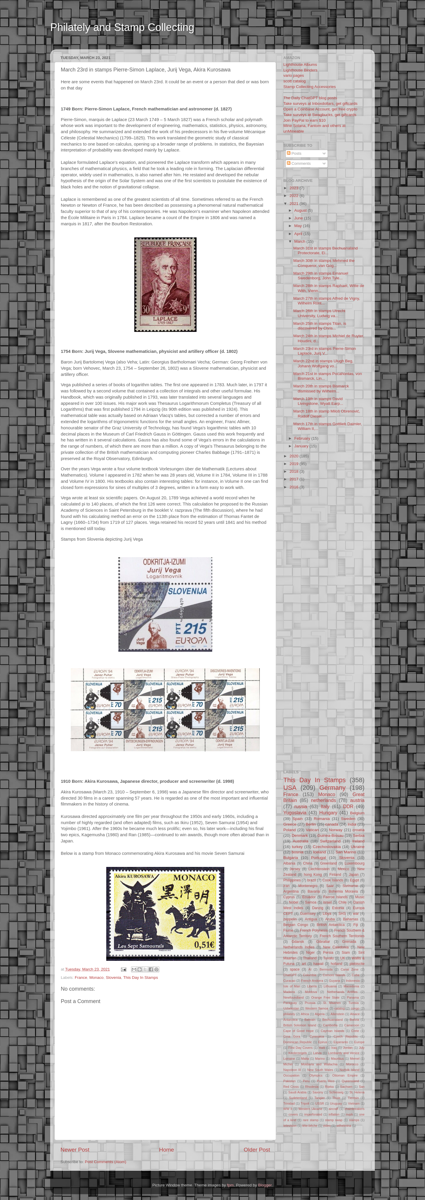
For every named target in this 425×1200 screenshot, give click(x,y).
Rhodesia (312, 1086)
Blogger (265, 1185)
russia (300, 806)
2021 (295, 203)
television (290, 1125)
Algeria (320, 1014)
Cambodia (330, 1025)
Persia (328, 952)
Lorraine (289, 1058)
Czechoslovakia (327, 846)
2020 (295, 456)
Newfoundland (293, 997)
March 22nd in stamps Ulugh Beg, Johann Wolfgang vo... (323, 363)
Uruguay (336, 1103)
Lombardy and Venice (343, 1053)
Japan (354, 875)
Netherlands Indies (298, 947)
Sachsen (346, 1086)
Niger (310, 952)
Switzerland (330, 841)
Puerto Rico (325, 1081)
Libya (327, 914)
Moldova (311, 992)
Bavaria (314, 891)
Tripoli (305, 1103)
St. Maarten (332, 1003)
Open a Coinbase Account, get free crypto (320, 109)
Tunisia (354, 1003)
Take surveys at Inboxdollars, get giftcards (320, 103)
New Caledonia (336, 947)
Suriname (350, 886)
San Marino (346, 852)
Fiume (288, 930)
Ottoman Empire (345, 1075)
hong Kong (313, 875)
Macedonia (351, 986)
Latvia (317, 1053)
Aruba (330, 919)
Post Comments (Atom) (105, 1162)
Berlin (311, 824)
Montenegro (308, 886)
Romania (322, 818)
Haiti (322, 1047)
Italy (325, 806)
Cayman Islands (332, 1031)
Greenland (328, 863)
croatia (358, 830)
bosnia (297, 852)
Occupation (291, 1075)
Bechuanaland (332, 1019)
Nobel (293, 902)
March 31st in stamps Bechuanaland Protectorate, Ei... (325, 250)
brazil (311, 880)
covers (293, 1114)
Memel (354, 1058)
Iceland (319, 852)
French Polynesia (314, 930)
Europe (359, 1042)
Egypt (354, 880)
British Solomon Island (299, 1025)
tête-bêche (309, 1125)
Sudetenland (298, 1098)
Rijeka (329, 1086)
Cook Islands (332, 880)
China (308, 863)
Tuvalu (328, 958)
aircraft (333, 1109)
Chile (343, 902)
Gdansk (298, 942)
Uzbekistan (291, 1008)
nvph (349, 1114)
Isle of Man (291, 986)
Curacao (289, 980)
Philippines (292, 880)
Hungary (328, 812)
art (304, 964)
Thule (336, 1098)
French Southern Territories (342, 936)
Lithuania (330, 986)
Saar (330, 886)
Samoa (310, 902)
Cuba (355, 975)
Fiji (355, 925)
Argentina (291, 891)
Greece (289, 824)
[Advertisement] (163, 45)
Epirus (322, 1042)
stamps (354, 1120)
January (302, 446)
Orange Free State (325, 997)
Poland (289, 830)
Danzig (317, 908)
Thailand (310, 958)
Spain (297, 818)
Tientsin (353, 1098)
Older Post (257, 1150)
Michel (287, 1064)
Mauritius (337, 1058)
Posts (294, 153)
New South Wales (320, 1070)
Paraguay (290, 1003)
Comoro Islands (334, 975)
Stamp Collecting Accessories (309, 86)
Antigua (311, 919)
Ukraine (357, 846)
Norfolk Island (349, 1070)
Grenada (349, 942)
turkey (297, 846)
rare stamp (310, 1120)
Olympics (315, 1075)
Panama (353, 997)
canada (331, 824)
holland (336, 964)
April (298, 233)
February (302, 438)
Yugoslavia (294, 812)
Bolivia (354, 1019)
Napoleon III (292, 1070)
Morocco (352, 1064)
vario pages (293, 75)
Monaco (96, 977)
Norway (335, 830)
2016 (295, 487)
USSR (319, 1103)
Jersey (295, 869)
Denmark (300, 835)
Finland (335, 875)
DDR (348, 806)
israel (327, 902)
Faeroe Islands (335, 897)
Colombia (310, 975)
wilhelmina (343, 1125)
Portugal (318, 857)
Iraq (334, 1047)
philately (289, 1014)
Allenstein (337, 1014)
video (327, 1125)
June (299, 218)
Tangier (319, 1098)
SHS (342, 914)
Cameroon (351, 1025)
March (300, 241)
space (294, 969)
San (361, 1086)
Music (359, 897)
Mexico (343, 869)
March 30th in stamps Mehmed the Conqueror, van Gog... (324, 263)
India (352, 824)
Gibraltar (323, 942)
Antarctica (290, 1019)
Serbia (358, 835)
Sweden (348, 818)
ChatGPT (290, 975)
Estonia (338, 908)
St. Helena (356, 1092)
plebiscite (356, 964)
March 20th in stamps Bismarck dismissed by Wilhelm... (321, 388)
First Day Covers (300, 1047)
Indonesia (353, 980)
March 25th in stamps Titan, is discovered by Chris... (319, 325)
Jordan (348, 1047)
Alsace (354, 1014)
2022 (295, 195)
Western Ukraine (310, 1109)
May (298, 226)
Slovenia (113, 977)
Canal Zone (350, 969)
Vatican (312, 830)
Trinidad (289, 1103)
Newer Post (75, 1150)
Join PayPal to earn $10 (304, 120)
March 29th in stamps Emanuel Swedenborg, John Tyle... (320, 275)
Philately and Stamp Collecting (122, 27)
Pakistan (289, 1081)
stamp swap (333, 1120)
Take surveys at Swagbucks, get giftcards (320, 114)
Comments (299, 163)
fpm (230, 1185)
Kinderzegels (297, 1053)
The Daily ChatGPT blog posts (310, 98)
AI (309, 969)
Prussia (310, 1003)
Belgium (357, 813)
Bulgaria (290, 857)
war (356, 914)
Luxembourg (355, 863)
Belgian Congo (295, 925)
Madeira (289, 992)
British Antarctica (330, 925)
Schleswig (336, 1092)
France (81, 977)
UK (342, 958)
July (361, 1047)
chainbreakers (354, 1109)
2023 (295, 188)
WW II (287, 1109)
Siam (346, 952)
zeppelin (290, 919)
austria (357, 800)
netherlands (323, 800)
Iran (286, 886)
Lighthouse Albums (300, 64)
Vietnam (353, 1103)
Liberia (312, 986)
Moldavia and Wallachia (319, 1064)
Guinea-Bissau (330, 835)
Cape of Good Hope (298, 1031)
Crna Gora (291, 1036)
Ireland (358, 841)
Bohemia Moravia (343, 891)
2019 (295, 464)
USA (289, 787)
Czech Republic (346, 1036)
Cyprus (289, 897)
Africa (305, 1014)
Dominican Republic (297, 1042)
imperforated (313, 1114)
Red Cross (291, 1086)
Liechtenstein (319, 869)
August (301, 210)
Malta (305, 1058)
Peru (306, 1081)
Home (166, 1150)
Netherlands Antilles (342, 992)
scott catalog (294, 81)
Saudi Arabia (297, 1092)
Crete (355, 1031)
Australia (300, 841)
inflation (333, 1114)
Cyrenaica (317, 1036)
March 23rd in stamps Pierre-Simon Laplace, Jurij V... (324, 351)
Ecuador (309, 897)
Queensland (350, 1081)
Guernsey (308, 914)
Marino (320, 1058)
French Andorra (312, 980)
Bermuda (326, 969)
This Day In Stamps (140, 977)
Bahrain (310, 1019)
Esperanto (341, 1042)
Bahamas (350, 919)
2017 (295, 479)
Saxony (318, 1092)
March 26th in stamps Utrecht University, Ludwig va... (319, 313)
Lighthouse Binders (300, 70)
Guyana (334, 980)
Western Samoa (316, 1008)
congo (355, 1008)
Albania (289, 863)
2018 (295, 471)
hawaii (318, 964)
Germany (332, 787)
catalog (339, 1008)
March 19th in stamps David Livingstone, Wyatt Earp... (318, 401)
